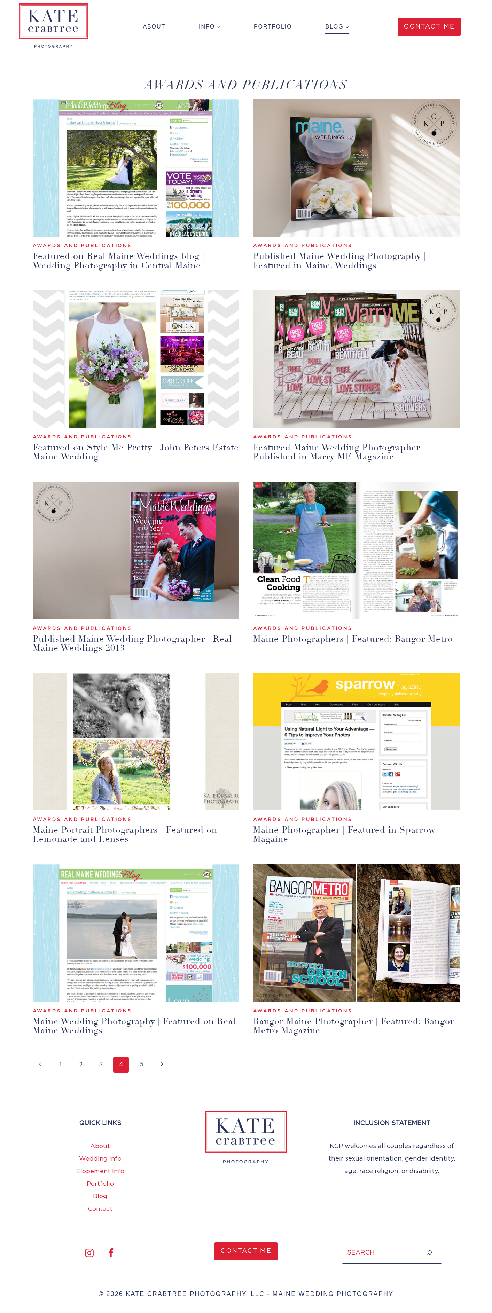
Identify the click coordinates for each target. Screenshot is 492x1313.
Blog (100, 1196)
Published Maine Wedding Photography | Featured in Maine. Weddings (343, 261)
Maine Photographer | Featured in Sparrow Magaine (348, 834)
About (154, 27)
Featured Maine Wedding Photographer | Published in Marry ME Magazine (342, 452)
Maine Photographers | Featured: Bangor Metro (342, 643)
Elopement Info (100, 1171)
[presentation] (136, 167)
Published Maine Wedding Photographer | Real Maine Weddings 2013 (125, 643)
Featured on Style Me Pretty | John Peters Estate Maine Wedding (125, 452)
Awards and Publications (82, 246)
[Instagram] (89, 1252)
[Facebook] (111, 1252)
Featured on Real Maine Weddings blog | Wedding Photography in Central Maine (122, 261)
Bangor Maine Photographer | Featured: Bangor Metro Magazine (340, 1025)
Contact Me (429, 27)
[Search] (429, 1252)
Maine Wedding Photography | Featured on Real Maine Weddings (127, 1025)
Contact (100, 1208)
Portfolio (273, 27)
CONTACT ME (246, 1251)
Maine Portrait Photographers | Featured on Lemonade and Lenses (129, 834)
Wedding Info (100, 1158)
